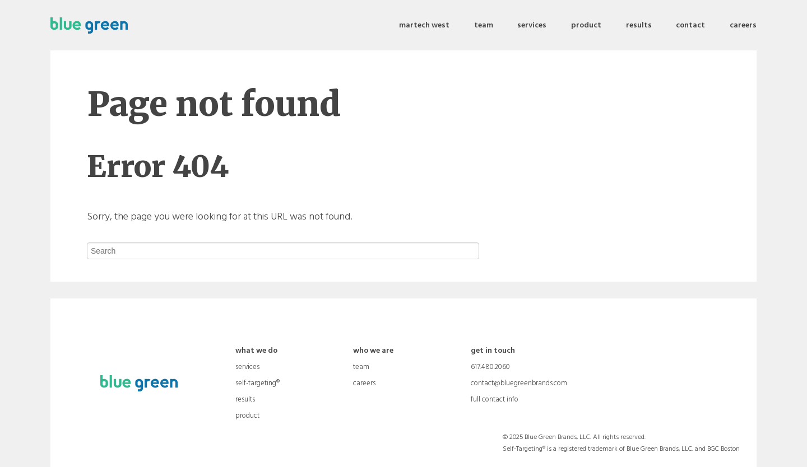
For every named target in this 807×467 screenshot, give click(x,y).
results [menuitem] (639, 25)
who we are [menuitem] (373, 351)
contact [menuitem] (690, 25)
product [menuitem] (586, 25)
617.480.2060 (490, 367)
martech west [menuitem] (424, 25)
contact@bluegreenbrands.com (519, 384)
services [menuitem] (531, 25)
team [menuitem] (483, 25)
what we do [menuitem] (256, 351)
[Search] (283, 250)
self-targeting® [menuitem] (257, 384)
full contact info (494, 400)
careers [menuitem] (743, 25)
